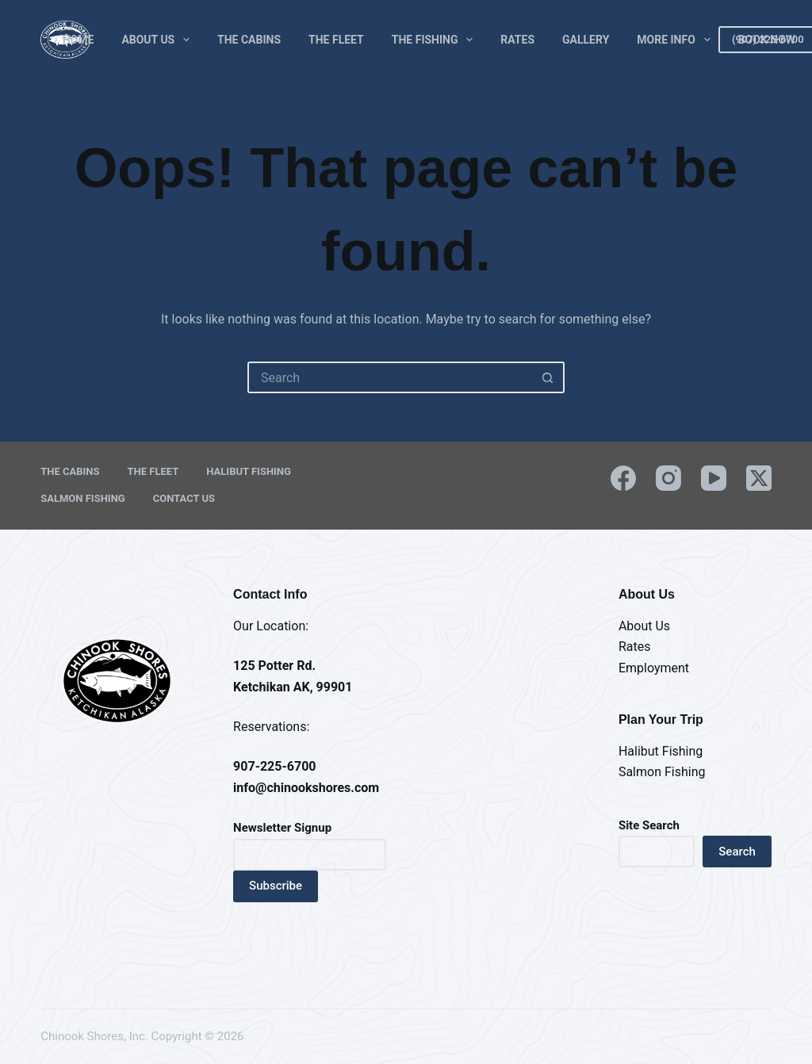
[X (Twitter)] (759, 478)
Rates (517, 39)
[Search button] (547, 377)
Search (737, 851)
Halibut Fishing (248, 471)
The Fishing (436, 39)
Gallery (585, 39)
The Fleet (336, 39)
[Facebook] (623, 478)
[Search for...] (390, 377)
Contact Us (184, 498)
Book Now (766, 39)
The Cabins (249, 39)
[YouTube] (713, 478)
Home (78, 39)
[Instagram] (668, 478)
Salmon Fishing (82, 498)
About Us (158, 39)
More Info (676, 39)
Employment (654, 668)
